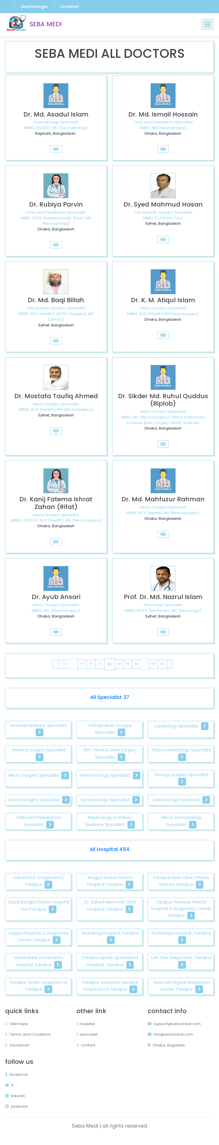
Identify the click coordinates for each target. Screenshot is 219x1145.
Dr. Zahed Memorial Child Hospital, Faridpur (110, 913)
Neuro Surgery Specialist (39, 776)
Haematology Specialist (110, 776)
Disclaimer (17, 1053)
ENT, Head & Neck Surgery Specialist (110, 754)
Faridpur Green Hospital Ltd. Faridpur (39, 994)
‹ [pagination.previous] (55, 664)
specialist (87, 1042)
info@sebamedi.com (170, 1042)
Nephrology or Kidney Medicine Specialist (110, 828)
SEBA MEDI (33, 24)
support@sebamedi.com (174, 1031)
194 (162, 664)
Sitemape (16, 1031)
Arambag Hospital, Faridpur (110, 944)
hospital (85, 1031)
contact (85, 1053)
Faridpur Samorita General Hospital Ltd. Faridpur (110, 994)
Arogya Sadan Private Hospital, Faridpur (110, 889)
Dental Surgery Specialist (39, 804)
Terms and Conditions (28, 1042)
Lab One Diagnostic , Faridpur (181, 969)
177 (82, 664)
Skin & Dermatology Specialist (181, 828)
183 (136, 664)
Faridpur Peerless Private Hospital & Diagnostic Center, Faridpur (181, 916)
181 (119, 664)
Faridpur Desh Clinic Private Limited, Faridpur (181, 889)
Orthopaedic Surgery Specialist (110, 729)
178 (91, 664)
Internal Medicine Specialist (39, 729)
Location (69, 6)
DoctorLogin (34, 6)
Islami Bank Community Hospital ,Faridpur (39, 969)
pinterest (16, 1114)
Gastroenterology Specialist (181, 754)
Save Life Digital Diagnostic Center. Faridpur (181, 994)
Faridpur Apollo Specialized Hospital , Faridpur (110, 969)
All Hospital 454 (109, 856)
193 (153, 664)
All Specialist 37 (109, 697)
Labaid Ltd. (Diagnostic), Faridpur (38, 889)
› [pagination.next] (169, 664)
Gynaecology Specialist (110, 800)
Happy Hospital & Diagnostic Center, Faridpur (39, 944)
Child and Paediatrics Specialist (38, 828)
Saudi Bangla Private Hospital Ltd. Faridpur (39, 913)
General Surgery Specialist (39, 754)
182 (127, 664)
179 (100, 664)
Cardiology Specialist (181, 726)
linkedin (15, 1103)
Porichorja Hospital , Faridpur (181, 944)
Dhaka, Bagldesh (166, 1053)
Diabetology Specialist (181, 800)
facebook (16, 1082)
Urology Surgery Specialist (181, 779)
